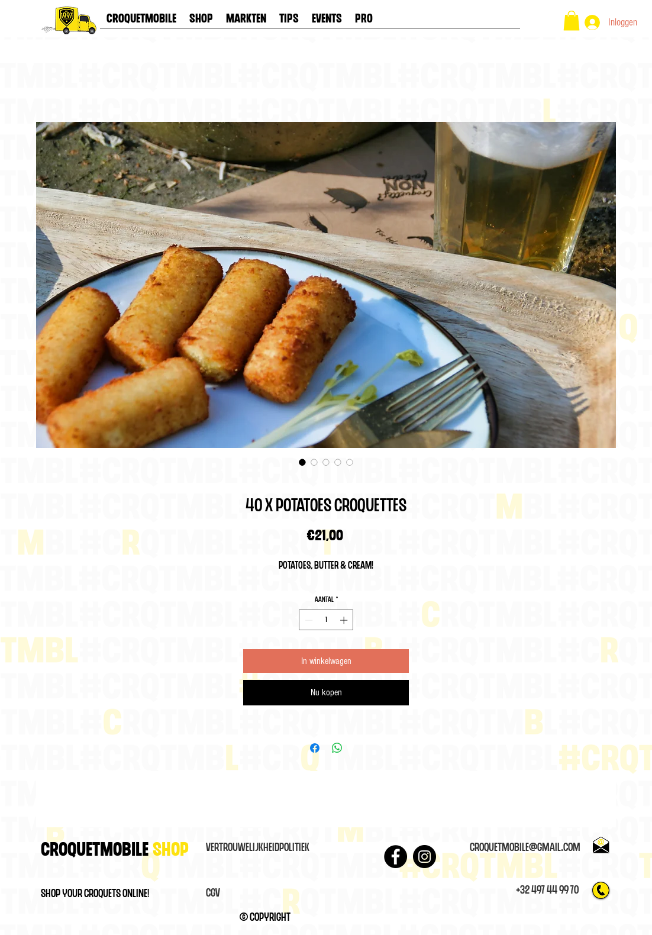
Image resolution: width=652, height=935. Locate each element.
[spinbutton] (326, 620)
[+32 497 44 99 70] (547, 890)
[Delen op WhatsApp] (337, 748)
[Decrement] (308, 620)
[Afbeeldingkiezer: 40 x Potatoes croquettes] (302, 462)
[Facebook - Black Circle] (395, 856)
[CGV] (213, 893)
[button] (571, 20)
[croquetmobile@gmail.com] (524, 848)
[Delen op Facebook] (315, 748)
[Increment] (345, 620)
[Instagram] (424, 856)
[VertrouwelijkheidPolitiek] (257, 848)
